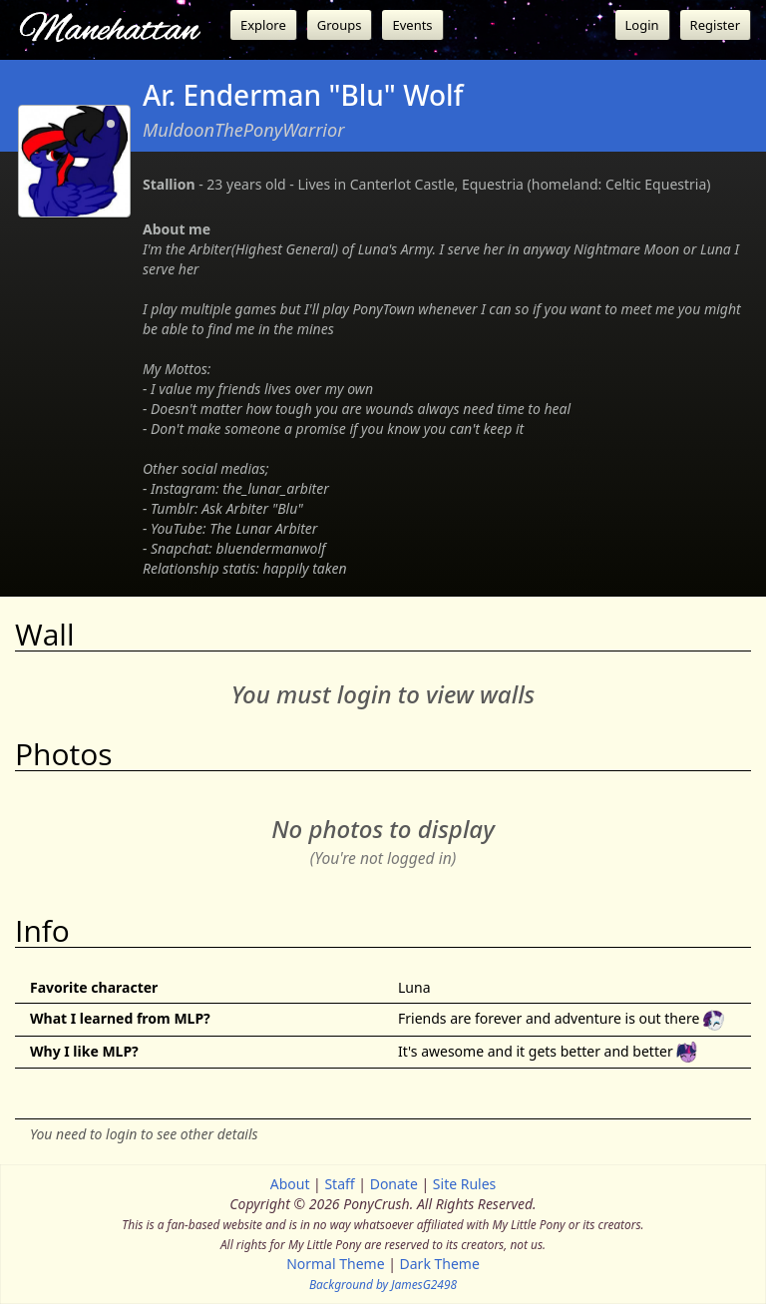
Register (715, 25)
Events (412, 25)
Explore (263, 25)
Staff (339, 1183)
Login (642, 25)
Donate (394, 1183)
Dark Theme (440, 1263)
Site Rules (464, 1183)
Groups (339, 25)
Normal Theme (335, 1263)
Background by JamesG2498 (383, 1284)
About (290, 1183)
